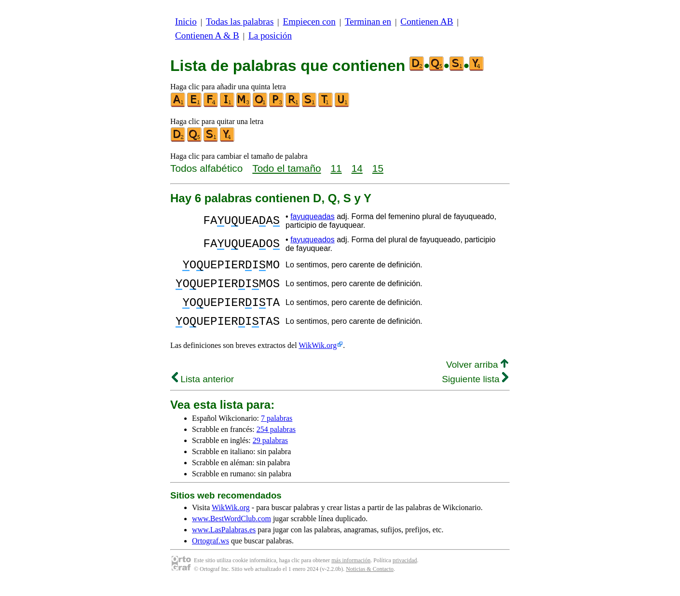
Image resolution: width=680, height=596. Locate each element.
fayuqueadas (312, 216)
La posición (270, 35)
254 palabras (276, 441)
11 (336, 168)
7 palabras (276, 430)
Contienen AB (426, 21)
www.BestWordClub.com (231, 530)
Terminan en (368, 21)
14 (357, 168)
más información (350, 571)
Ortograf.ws (210, 552)
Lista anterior (203, 391)
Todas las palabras (239, 21)
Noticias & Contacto (370, 580)
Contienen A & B (207, 35)
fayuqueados (312, 240)
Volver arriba (477, 376)
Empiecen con (309, 21)
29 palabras (270, 452)
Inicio (186, 21)
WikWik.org (318, 357)
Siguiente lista (475, 391)
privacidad (405, 571)
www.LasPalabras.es (224, 541)
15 (377, 168)
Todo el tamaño (286, 168)
